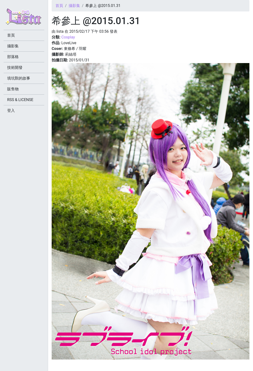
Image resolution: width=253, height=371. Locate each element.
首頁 (59, 5)
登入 (11, 110)
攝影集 (74, 5)
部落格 (13, 56)
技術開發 (14, 67)
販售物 (13, 89)
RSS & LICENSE (20, 99)
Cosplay (68, 37)
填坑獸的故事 (18, 78)
